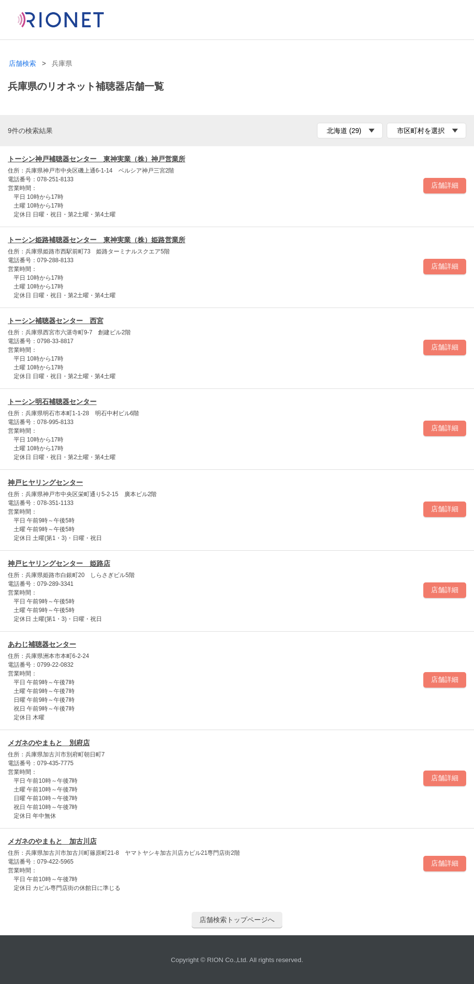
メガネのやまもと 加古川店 (52, 841)
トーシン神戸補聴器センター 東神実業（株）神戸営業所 (96, 159)
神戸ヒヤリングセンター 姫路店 (59, 563)
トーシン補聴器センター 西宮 (55, 321)
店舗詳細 (444, 185)
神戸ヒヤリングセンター (45, 482)
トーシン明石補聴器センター (52, 401)
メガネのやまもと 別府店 (49, 743)
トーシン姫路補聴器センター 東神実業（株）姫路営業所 (96, 240)
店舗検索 (22, 63)
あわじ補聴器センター (42, 644)
